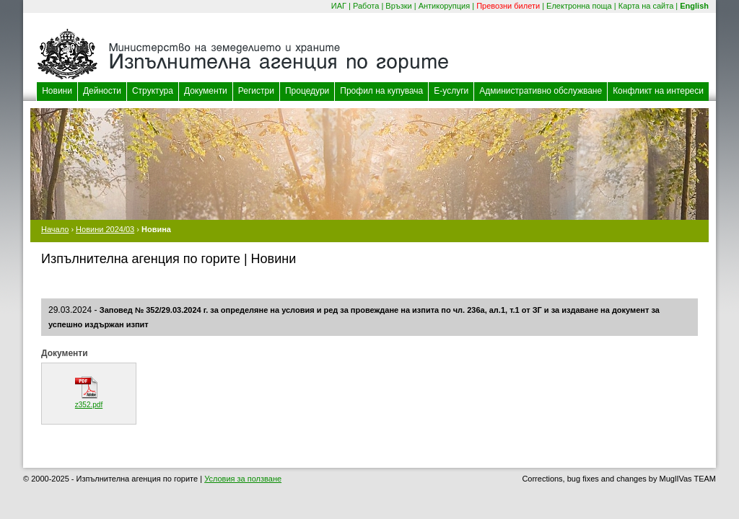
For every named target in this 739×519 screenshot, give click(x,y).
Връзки (398, 5)
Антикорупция (445, 5)
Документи (205, 91)
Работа (366, 5)
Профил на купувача (381, 91)
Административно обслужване (540, 91)
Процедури (307, 91)
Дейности (102, 91)
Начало (55, 229)
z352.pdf (88, 405)
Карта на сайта (646, 5)
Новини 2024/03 (105, 229)
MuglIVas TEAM (688, 478)
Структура (152, 91)
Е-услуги (451, 91)
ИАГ (338, 5)
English (694, 5)
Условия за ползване (242, 478)
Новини (57, 91)
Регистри (256, 91)
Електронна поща (579, 5)
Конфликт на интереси (658, 91)
